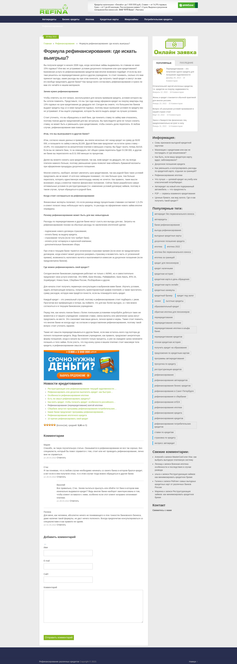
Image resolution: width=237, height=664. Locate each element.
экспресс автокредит (164, 443)
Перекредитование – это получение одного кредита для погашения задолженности (180, 72)
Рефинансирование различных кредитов (59, 661)
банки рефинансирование (167, 225)
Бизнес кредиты (70, 19)
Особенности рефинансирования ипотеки (68, 395)
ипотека (158, 246)
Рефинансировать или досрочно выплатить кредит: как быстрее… (80, 392)
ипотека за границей (164, 257)
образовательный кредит (166, 306)
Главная (48, 43)
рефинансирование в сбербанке (170, 396)
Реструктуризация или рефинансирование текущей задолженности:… (82, 388)
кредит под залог (185, 295)
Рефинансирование (52, 26)
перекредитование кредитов (168, 336)
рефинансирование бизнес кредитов (172, 385)
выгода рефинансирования (167, 230)
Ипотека (90, 19)
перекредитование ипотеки (167, 323)
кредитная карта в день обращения (171, 279)
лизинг (157, 301)
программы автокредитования (169, 358)
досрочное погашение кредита (169, 241)
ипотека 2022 (173, 246)
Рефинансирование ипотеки (168, 175)
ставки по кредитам (164, 432)
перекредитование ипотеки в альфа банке (172, 329)
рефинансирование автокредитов (171, 380)
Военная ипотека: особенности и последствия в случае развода (173, 467)
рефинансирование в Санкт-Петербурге (174, 391)
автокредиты (160, 219)
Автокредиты (49, 19)
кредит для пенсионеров (166, 263)
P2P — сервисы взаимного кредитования (175, 193)
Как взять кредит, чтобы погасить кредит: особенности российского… (82, 402)
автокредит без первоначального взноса (174, 214)
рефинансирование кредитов (168, 418)
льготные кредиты (174, 301)
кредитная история (163, 274)
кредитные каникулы (164, 290)
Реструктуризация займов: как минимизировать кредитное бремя (174, 494)
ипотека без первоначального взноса (172, 252)
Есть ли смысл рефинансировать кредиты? (69, 398)
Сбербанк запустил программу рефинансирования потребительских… (82, 408)
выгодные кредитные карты (168, 235)
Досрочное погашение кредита (170, 164)
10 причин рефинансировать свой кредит (68, 418)
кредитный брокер (163, 295)
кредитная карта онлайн (166, 284)
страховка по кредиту (164, 437)
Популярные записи (164, 64)
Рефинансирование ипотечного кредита (67, 415)
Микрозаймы (131, 19)
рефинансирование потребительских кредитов (172, 425)
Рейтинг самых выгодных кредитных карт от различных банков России (175, 484)
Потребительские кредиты (158, 19)
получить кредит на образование (170, 347)
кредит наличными (163, 268)
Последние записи (186, 64)
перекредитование (163, 317)
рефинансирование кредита (168, 413)
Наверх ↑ (193, 661)
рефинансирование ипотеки (168, 407)
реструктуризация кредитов (168, 369)
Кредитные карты (109, 19)
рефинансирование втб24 (167, 402)
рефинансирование (164, 375)
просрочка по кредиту (165, 364)
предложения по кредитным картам (171, 353)
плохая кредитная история (167, 342)
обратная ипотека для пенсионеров (172, 312)
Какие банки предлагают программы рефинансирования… (76, 412)
